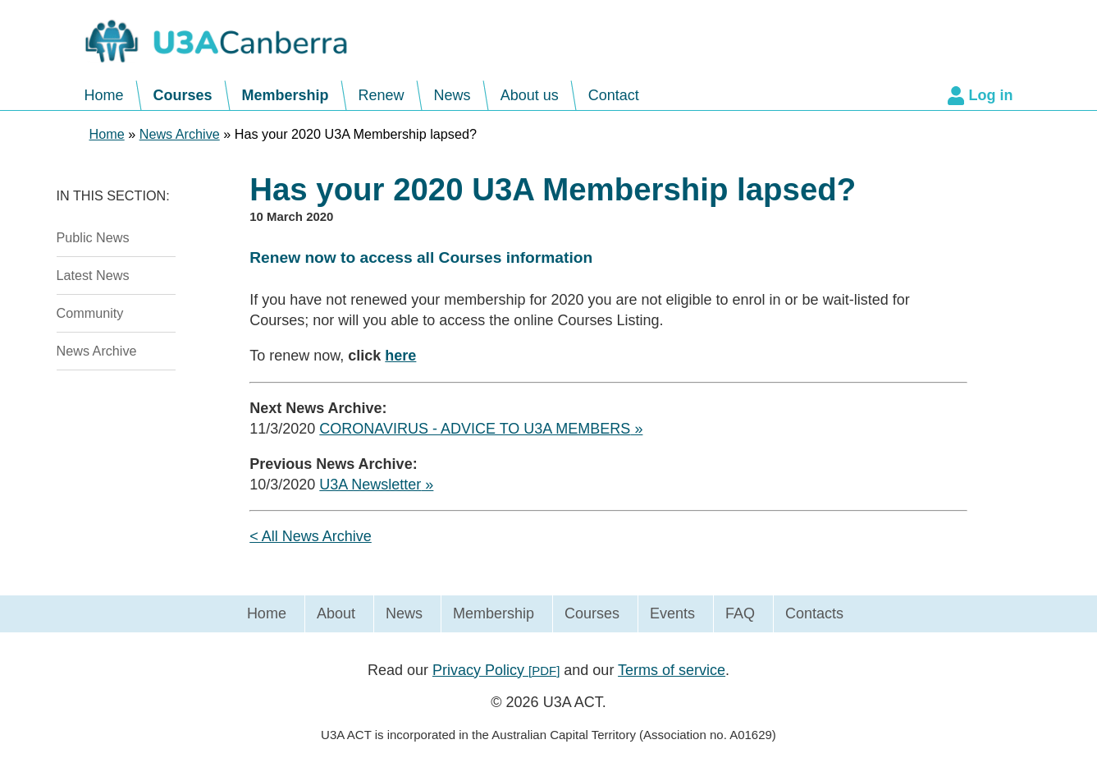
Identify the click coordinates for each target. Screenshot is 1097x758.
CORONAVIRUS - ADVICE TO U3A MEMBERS (474, 428)
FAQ (740, 613)
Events (672, 613)
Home (104, 95)
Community (90, 312)
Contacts (814, 613)
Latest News (93, 275)
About (336, 613)
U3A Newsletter (370, 484)
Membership (285, 95)
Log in (991, 95)
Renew (382, 95)
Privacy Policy (496, 670)
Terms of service (671, 670)
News (452, 95)
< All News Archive (310, 536)
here (400, 355)
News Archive (97, 350)
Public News (93, 237)
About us (530, 95)
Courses (183, 95)
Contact (613, 95)
